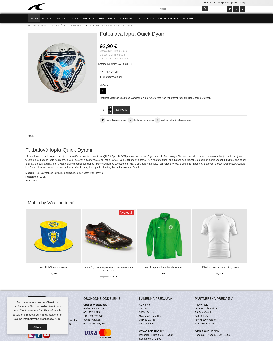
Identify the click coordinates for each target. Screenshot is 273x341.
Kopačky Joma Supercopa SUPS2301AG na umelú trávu (109, 269)
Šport (64, 25)
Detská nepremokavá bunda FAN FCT (164, 267)
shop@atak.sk (147, 323)
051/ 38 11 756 (147, 319)
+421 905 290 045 (93, 316)
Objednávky (238, 2)
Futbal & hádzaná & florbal (84, 25)
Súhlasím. (37, 327)
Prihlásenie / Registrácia (217, 2)
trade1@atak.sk (91, 319)
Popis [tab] (30, 135)
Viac (57, 318)
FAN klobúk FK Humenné (53, 267)
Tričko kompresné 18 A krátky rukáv (219, 267)
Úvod (54, 25)
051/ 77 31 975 (91, 312)
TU (103, 323)
